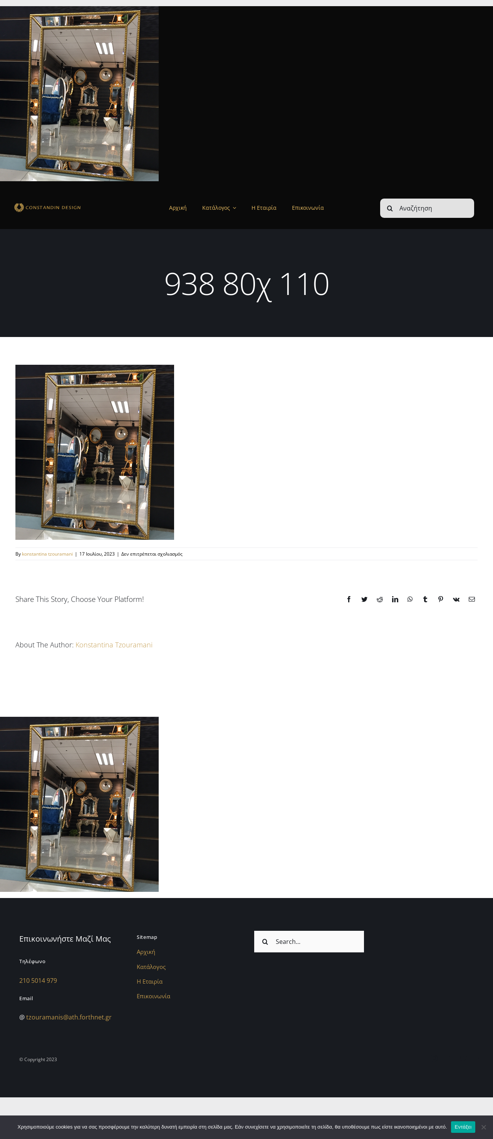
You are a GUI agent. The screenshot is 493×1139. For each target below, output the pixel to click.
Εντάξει (463, 1127)
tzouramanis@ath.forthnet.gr (69, 1017)
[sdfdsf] (60, 204)
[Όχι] (483, 1127)
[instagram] (434, 1058)
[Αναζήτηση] (427, 208)
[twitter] (463, 1058)
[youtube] (478, 1058)
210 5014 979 (38, 980)
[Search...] (309, 941)
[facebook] (448, 1058)
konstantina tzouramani (47, 554)
